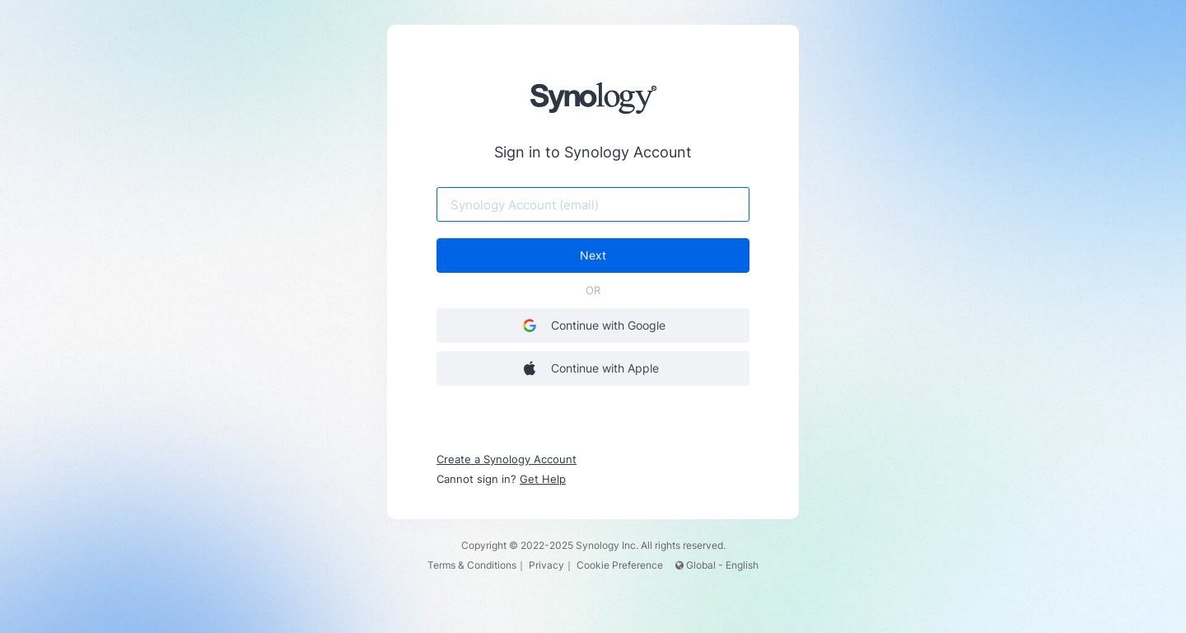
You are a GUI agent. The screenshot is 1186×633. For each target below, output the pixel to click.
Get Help (543, 478)
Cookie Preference (620, 565)
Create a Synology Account (507, 459)
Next (593, 255)
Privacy (546, 565)
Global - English (717, 565)
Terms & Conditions (471, 565)
